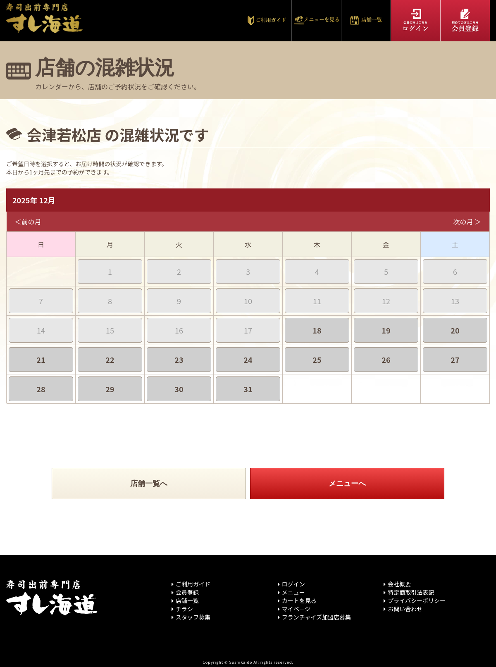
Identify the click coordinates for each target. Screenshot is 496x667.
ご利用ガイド (193, 584)
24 (247, 359)
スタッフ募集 (193, 617)
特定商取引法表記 (411, 592)
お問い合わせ (405, 609)
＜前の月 (28, 221)
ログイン (293, 584)
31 (247, 389)
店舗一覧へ (148, 483)
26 (386, 359)
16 (179, 330)
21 (40, 359)
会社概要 (399, 584)
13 (455, 300)
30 (178, 389)
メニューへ (347, 483)
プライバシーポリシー (417, 600)
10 (248, 300)
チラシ (184, 609)
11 (317, 300)
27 (455, 359)
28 (40, 389)
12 (386, 300)
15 (110, 330)
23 (178, 359)
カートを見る (299, 600)
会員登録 (187, 592)
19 (386, 330)
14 (41, 330)
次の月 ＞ (467, 221)
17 (248, 330)
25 (316, 359)
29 (109, 389)
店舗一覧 (187, 600)
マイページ (296, 609)
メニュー (293, 592)
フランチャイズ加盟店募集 (316, 617)
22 (109, 359)
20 (455, 330)
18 (316, 330)
